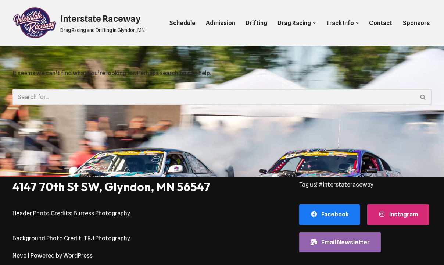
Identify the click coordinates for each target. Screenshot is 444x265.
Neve (19, 255)
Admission (220, 23)
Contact (380, 23)
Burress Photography (102, 213)
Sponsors (416, 23)
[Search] (213, 97)
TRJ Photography (107, 238)
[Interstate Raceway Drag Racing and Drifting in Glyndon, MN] (78, 23)
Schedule (182, 23)
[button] (314, 22)
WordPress (78, 255)
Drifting (256, 23)
